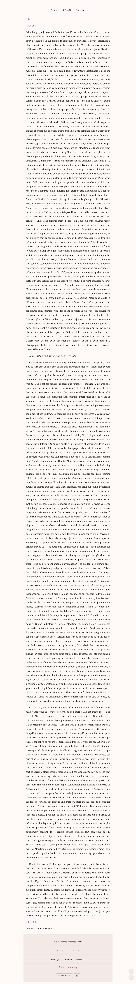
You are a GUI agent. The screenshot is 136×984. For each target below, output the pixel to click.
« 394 (28, 25)
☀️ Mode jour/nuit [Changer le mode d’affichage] (64, 976)
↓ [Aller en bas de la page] (131, 977)
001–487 (66, 10)
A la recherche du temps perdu (68, 942)
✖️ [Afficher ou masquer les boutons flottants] (77, 976)
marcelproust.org (69, 967)
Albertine (68, 959)
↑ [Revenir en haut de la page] (131, 971)
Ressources (81, 959)
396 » (35, 25)
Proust (54, 10)
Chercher (80, 10)
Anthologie (54, 959)
